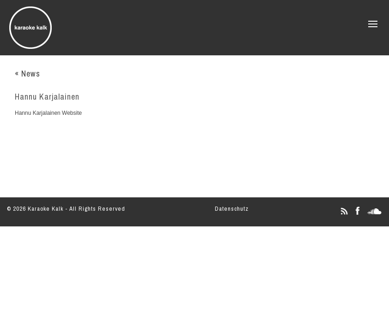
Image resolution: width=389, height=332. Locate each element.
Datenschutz (232, 209)
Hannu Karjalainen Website (48, 113)
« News (27, 73)
